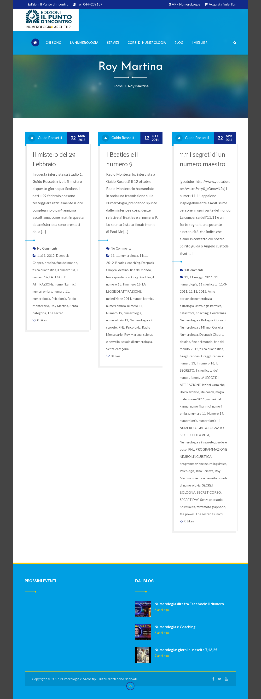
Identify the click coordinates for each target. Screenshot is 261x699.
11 (113, 255)
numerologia (41, 299)
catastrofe (187, 313)
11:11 (41, 255)
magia (219, 392)
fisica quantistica (44, 270)
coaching (133, 263)
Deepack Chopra (211, 334)
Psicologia (59, 299)
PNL (121, 327)
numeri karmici (65, 284)
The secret (55, 313)
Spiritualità (187, 507)
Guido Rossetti (50, 137)
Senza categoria (117, 349)
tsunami (217, 514)
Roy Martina (59, 306)
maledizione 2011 (118, 299)
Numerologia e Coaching (175, 627)
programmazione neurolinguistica (203, 464)
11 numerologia (127, 255)
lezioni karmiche (213, 385)
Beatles (120, 263)
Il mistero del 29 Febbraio (54, 160)
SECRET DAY (189, 500)
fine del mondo (67, 263)
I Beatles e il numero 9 (122, 160)
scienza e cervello (204, 478)
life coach (207, 392)
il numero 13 (66, 270)
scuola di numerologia (136, 342)
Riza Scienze (204, 471)
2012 (51, 255)
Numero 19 (114, 313)
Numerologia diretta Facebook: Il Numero (189, 604)
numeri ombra (42, 291)
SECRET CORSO (209, 492)
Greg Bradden (141, 277)
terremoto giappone (211, 507)
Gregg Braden (211, 356)
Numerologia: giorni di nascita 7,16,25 (186, 650)
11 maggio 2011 (201, 277)
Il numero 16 (132, 284)
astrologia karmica (208, 306)
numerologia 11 (117, 320)
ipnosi (195, 378)
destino (50, 263)
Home (117, 86)
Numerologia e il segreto (197, 442)
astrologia (187, 306)
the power (187, 514)
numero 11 (61, 291)
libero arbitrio (189, 392)
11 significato (208, 284)
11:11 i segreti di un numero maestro (202, 160)
